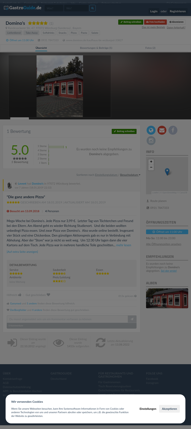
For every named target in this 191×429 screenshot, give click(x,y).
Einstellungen (148, 408)
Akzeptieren (169, 408)
